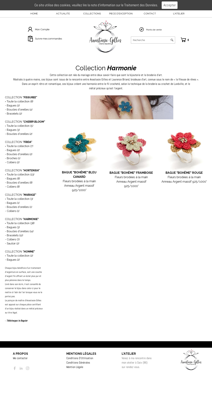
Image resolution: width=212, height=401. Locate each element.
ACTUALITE (63, 13)
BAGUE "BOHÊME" (179, 172)
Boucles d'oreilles (17, 109)
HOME (34, 13)
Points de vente (154, 29)
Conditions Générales (78, 362)
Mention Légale (74, 367)
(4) (30, 109)
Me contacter (20, 358)
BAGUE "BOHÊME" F (124, 172)
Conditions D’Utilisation (79, 358)
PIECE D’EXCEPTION (121, 13)
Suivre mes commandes (48, 38)
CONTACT (150, 13)
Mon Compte (42, 29)
